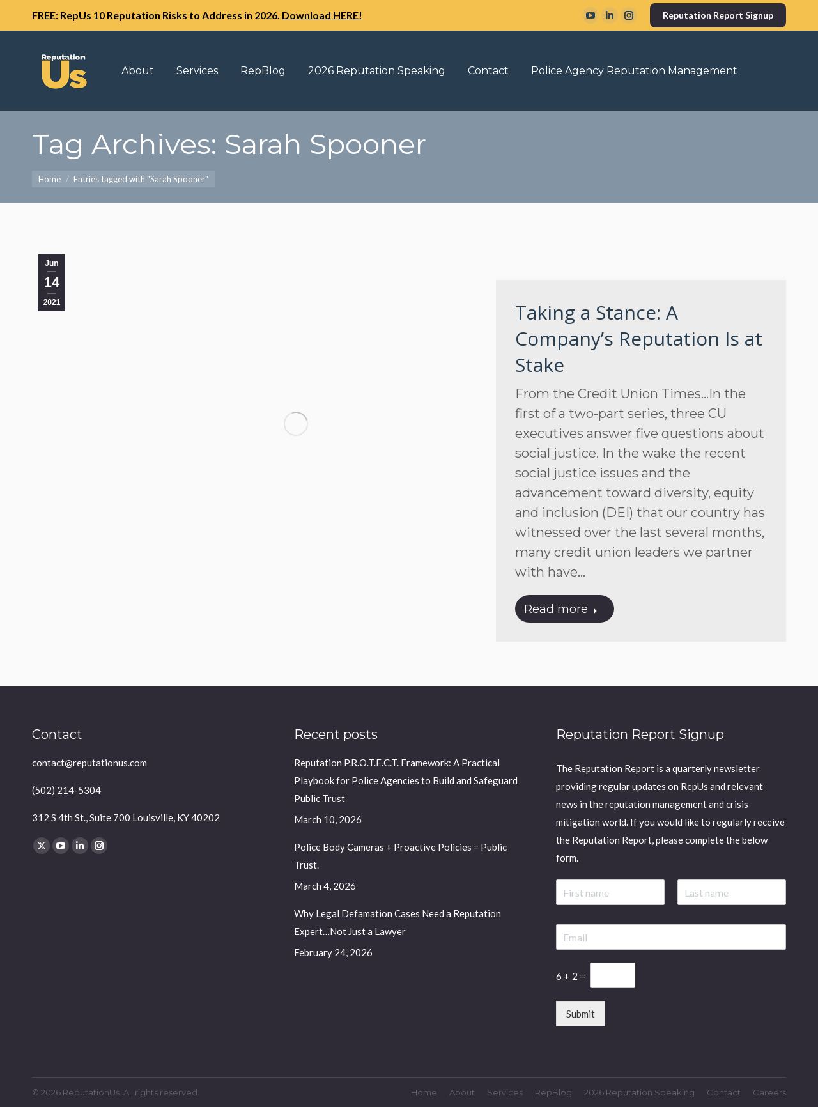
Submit (580, 1013)
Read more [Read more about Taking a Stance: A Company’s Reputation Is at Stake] (561, 609)
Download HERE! (322, 15)
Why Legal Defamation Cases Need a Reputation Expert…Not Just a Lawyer (397, 922)
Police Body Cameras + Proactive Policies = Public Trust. (400, 856)
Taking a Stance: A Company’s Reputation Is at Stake (638, 338)
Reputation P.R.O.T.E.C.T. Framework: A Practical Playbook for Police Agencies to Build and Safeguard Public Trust (406, 780)
